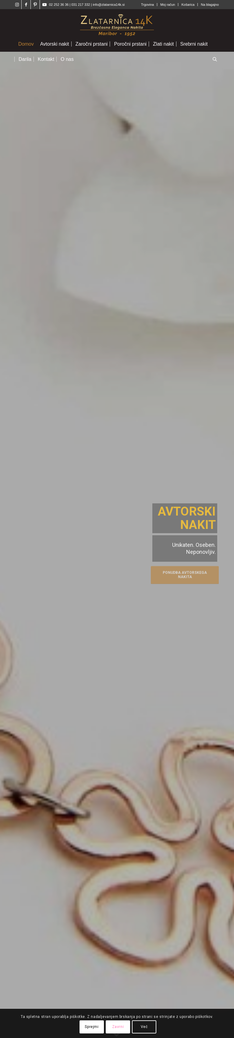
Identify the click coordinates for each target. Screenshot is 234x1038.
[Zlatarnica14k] (117, 23)
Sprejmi (91, 1027)
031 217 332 (81, 4)
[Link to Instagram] (16, 4)
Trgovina (147, 4)
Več (144, 1027)
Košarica (187, 4)
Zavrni (118, 1027)
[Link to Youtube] (44, 4)
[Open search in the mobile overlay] (215, 59)
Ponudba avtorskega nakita (185, 573)
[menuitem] (147, 4)
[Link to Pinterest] (35, 4)
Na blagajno (210, 4)
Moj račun (167, 4)
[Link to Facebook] (26, 4)
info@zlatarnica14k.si (109, 4)
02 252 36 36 (59, 4)
